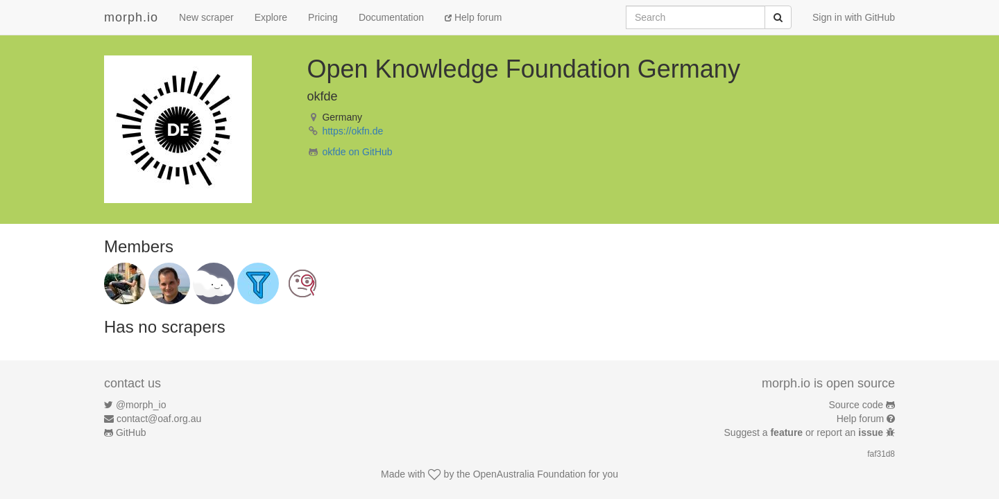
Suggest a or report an (805, 432)
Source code (856, 404)
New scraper (206, 17)
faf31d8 (881, 454)
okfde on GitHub (357, 151)
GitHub (131, 432)
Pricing (323, 17)
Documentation (391, 17)
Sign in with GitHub (853, 17)
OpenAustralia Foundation (529, 474)
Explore (271, 17)
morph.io (131, 17)
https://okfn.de (352, 131)
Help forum (473, 17)
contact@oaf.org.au (159, 418)
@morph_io (141, 404)
